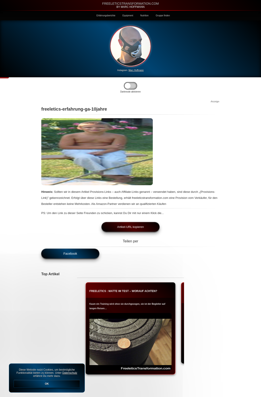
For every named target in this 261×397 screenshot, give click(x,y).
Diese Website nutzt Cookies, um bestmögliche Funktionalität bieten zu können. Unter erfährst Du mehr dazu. (47, 378)
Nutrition (144, 15)
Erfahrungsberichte (106, 15)
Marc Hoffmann (136, 70)
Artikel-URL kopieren (130, 227)
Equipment (127, 15)
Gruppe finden (163, 15)
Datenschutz (69, 372)
